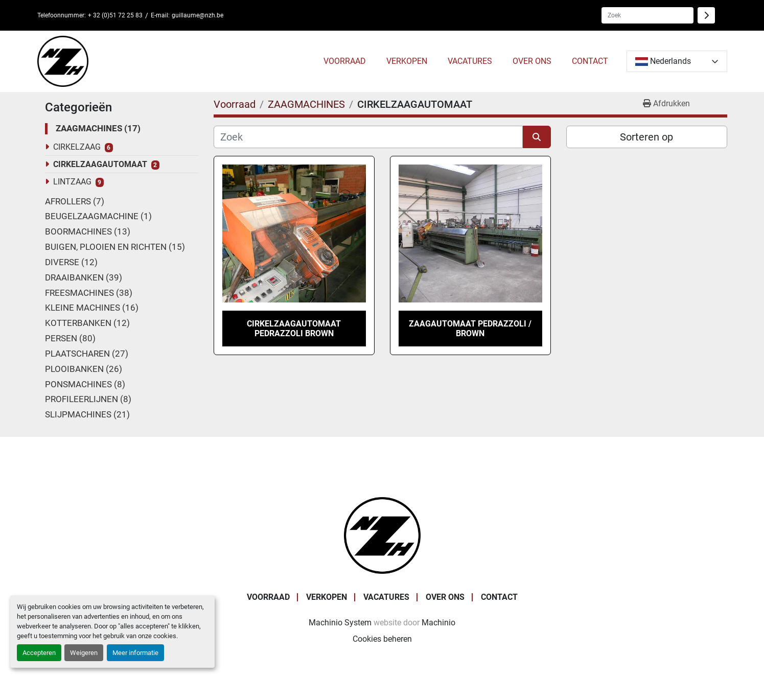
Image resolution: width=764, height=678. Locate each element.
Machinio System (340, 622)
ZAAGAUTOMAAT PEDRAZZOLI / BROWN (470, 328)
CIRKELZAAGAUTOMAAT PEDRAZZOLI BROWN (294, 328)
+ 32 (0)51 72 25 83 (115, 15)
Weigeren (84, 653)
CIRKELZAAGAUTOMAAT (100, 164)
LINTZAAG (72, 181)
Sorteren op (646, 137)
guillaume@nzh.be (197, 15)
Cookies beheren (382, 639)
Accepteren (39, 653)
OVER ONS (532, 61)
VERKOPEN (406, 61)
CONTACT (590, 61)
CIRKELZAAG (77, 147)
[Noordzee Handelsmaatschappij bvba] (382, 535)
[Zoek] (368, 137)
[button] (344, 61)
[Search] (647, 15)
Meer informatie (135, 653)
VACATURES (470, 61)
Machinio (438, 622)
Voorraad (344, 61)
